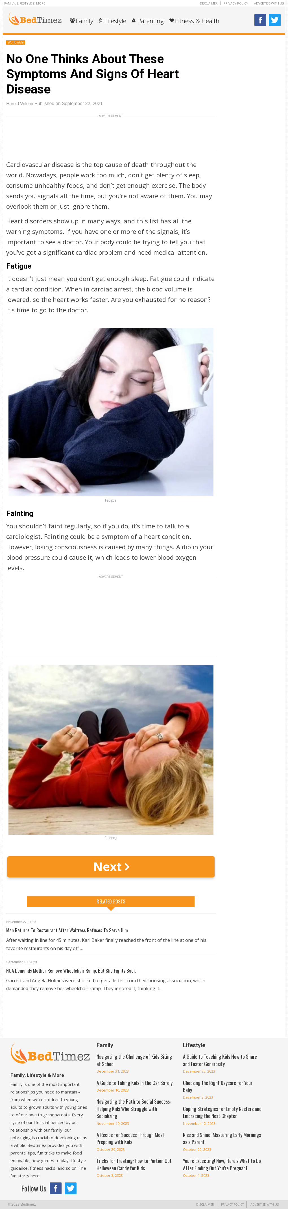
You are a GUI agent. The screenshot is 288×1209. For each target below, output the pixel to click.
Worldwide (16, 42)
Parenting (151, 20)
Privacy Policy (236, 3)
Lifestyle (115, 20)
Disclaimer (209, 3)
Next (111, 866)
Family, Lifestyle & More (24, 3)
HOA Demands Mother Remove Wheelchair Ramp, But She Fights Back (72, 970)
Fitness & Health (197, 20)
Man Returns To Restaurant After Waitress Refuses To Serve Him (68, 930)
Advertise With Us (269, 3)
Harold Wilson (20, 103)
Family (84, 20)
